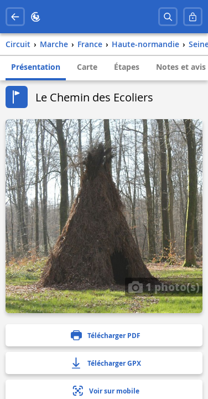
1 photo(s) (164, 286)
